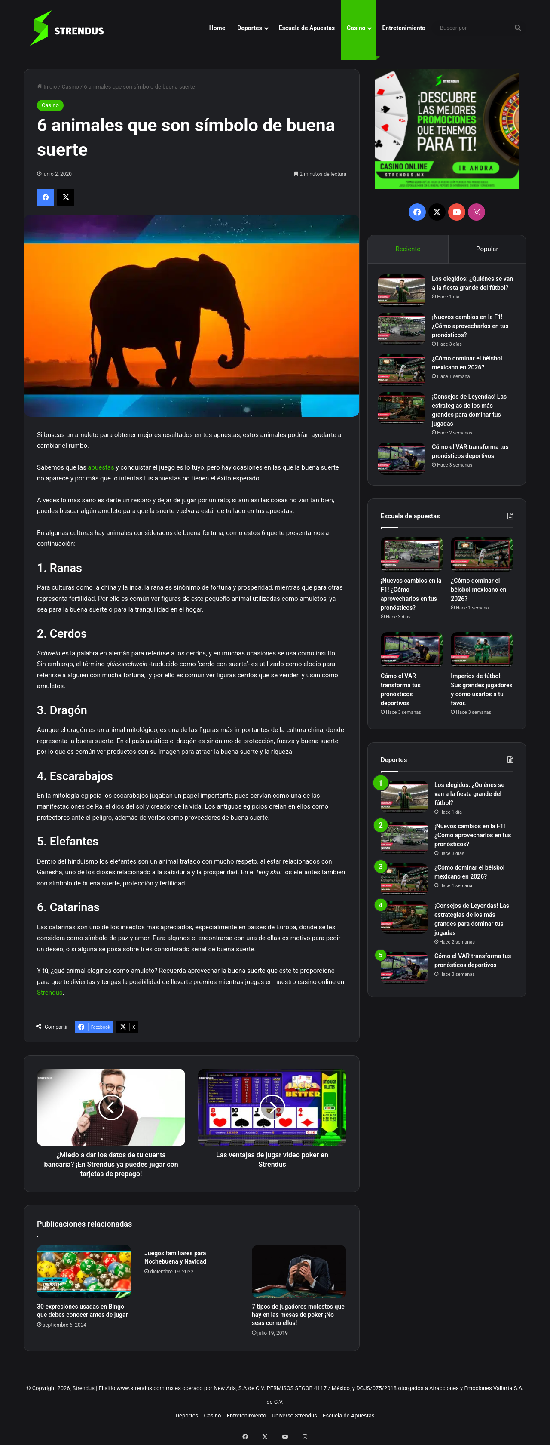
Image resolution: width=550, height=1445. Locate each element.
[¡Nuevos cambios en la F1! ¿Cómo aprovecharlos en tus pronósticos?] (404, 334)
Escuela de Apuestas (307, 28)
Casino (356, 28)
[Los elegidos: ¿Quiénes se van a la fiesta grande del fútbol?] (404, 293)
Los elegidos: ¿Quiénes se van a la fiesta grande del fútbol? (469, 290)
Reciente (407, 249)
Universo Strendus (294, 1415)
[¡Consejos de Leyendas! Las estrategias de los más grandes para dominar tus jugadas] (404, 414)
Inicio (47, 86)
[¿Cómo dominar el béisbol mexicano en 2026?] (404, 376)
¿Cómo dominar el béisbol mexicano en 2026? (478, 597)
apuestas (101, 467)
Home (217, 28)
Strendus (49, 992)
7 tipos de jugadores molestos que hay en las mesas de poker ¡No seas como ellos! (298, 1314)
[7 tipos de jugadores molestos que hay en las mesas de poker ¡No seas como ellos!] (299, 1271)
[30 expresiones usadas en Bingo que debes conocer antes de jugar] (84, 1271)
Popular (487, 249)
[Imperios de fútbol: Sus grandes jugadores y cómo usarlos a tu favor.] (482, 658)
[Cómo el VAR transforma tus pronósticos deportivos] (404, 464)
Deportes (249, 28)
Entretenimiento (403, 28)
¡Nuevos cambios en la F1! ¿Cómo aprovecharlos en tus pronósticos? (472, 331)
